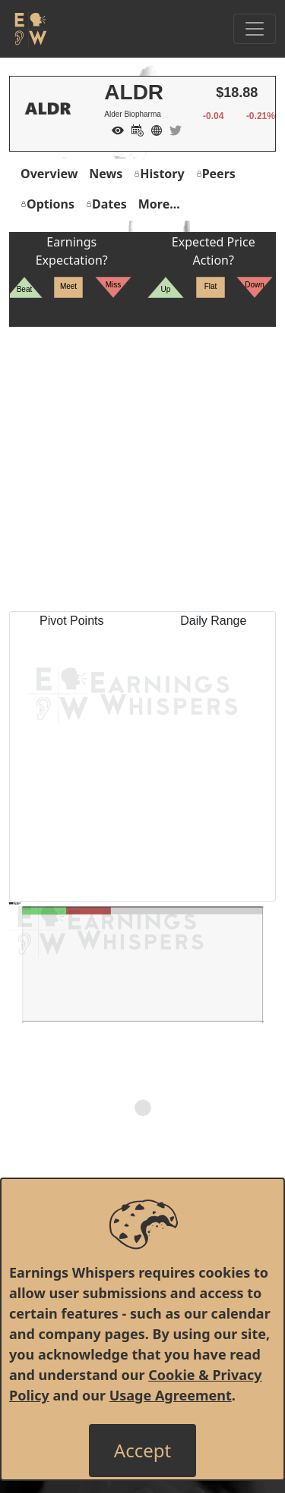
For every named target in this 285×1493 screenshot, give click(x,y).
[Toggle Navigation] (254, 29)
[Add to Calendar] (134, 129)
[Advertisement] (142, 469)
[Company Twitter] (172, 129)
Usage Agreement (170, 1395)
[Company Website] (153, 129)
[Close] (142, 1450)
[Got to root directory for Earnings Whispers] (28, 29)
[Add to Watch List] (114, 129)
